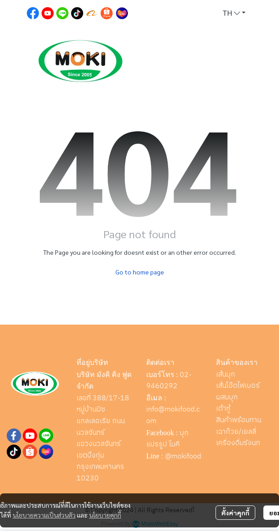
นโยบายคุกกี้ (105, 515)
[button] (234, 13)
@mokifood (183, 456)
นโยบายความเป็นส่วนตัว (44, 515)
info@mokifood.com (173, 415)
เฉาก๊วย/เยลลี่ (236, 432)
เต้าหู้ (223, 409)
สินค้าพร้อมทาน (238, 420)
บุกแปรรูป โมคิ (167, 439)
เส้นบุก (225, 374)
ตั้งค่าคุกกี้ (235, 513)
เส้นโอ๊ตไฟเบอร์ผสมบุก (238, 391)
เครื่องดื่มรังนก (238, 443)
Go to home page (139, 272)
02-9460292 (168, 381)
